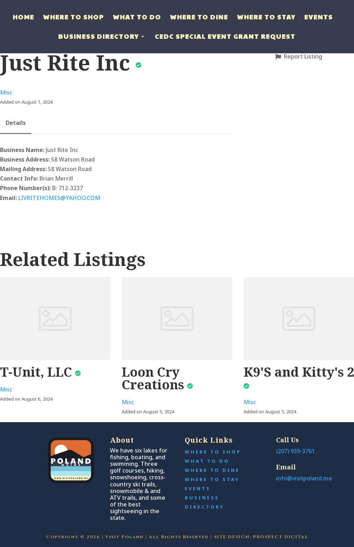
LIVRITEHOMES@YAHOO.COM (59, 198)
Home (23, 17)
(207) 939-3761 (295, 451)
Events (318, 17)
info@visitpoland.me (304, 478)
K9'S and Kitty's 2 (299, 372)
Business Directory (98, 37)
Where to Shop (73, 17)
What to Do (207, 461)
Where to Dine (199, 17)
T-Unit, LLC (36, 372)
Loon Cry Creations (153, 378)
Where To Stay (212, 479)
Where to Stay (266, 17)
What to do (137, 17)
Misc (6, 92)
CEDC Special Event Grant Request (225, 37)
